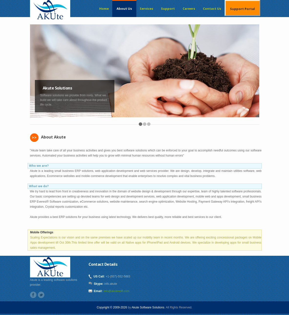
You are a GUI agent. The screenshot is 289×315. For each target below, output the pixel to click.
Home (104, 8)
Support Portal (242, 9)
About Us (124, 8)
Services (146, 8)
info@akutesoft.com (117, 291)
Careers (189, 8)
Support (168, 8)
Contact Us (212, 8)
